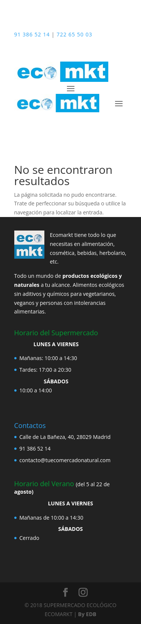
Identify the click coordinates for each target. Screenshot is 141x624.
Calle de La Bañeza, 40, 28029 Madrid (65, 436)
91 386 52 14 (32, 34)
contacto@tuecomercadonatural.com (65, 460)
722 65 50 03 (74, 34)
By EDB (87, 614)
